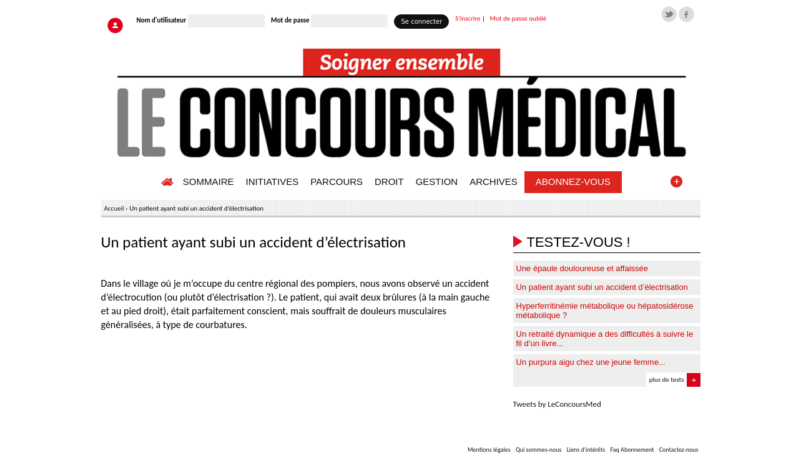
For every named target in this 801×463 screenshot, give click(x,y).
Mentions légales (489, 450)
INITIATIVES (271, 181)
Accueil (114, 208)
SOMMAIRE (208, 181)
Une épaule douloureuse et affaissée (582, 268)
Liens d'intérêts (586, 450)
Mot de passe (290, 20)
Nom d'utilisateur (162, 20)
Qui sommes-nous (538, 450)
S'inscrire (467, 18)
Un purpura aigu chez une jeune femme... (591, 362)
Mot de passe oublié (518, 18)
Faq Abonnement (632, 450)
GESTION (437, 181)
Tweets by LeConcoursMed (557, 404)
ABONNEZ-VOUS (573, 181)
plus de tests (666, 380)
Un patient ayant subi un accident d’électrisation (602, 287)
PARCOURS (336, 181)
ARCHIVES (493, 181)
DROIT (389, 181)
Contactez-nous (679, 450)
